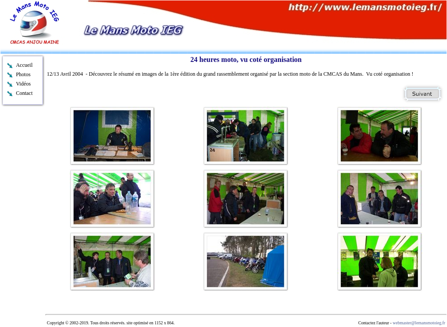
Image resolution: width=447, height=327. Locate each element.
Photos (23, 74)
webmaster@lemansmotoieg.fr (419, 322)
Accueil (24, 65)
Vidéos (23, 84)
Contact (24, 93)
